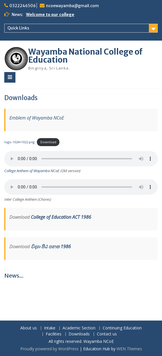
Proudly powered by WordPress (49, 348)
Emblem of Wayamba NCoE (36, 118)
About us (28, 328)
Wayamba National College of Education (85, 56)
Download (48, 142)
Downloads (79, 334)
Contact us (107, 334)
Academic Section (79, 328)
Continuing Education (122, 328)
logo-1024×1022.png (19, 142)
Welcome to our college (50, 14)
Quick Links (18, 28)
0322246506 (22, 5)
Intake (49, 328)
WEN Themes (129, 348)
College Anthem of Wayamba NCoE (31, 170)
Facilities (53, 334)
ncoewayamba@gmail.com (72, 5)
